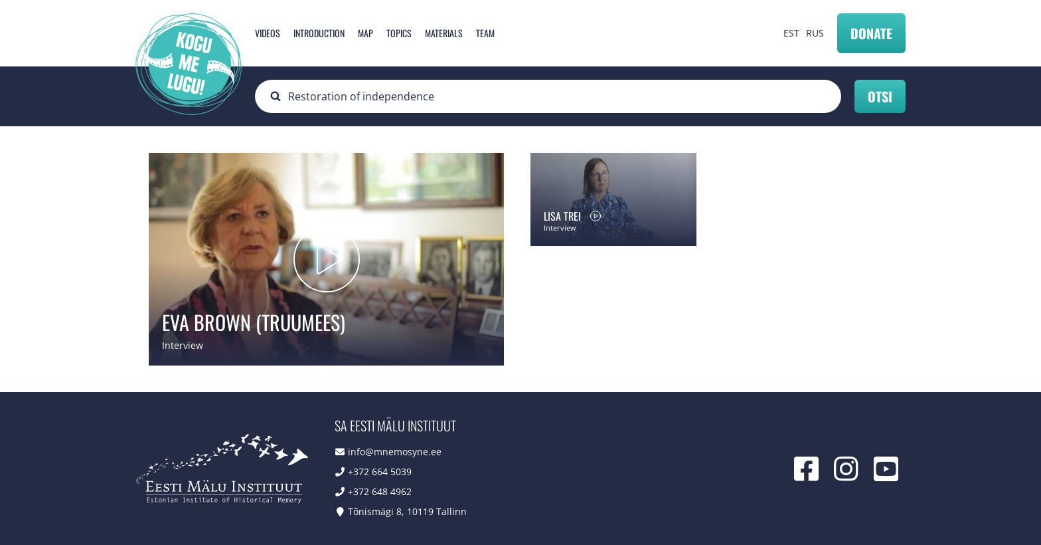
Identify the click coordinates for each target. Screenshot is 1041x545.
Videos (267, 33)
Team (485, 33)
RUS (815, 33)
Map (365, 33)
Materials (444, 33)
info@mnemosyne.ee (394, 451)
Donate (871, 33)
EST (791, 33)
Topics (399, 33)
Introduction (319, 33)
